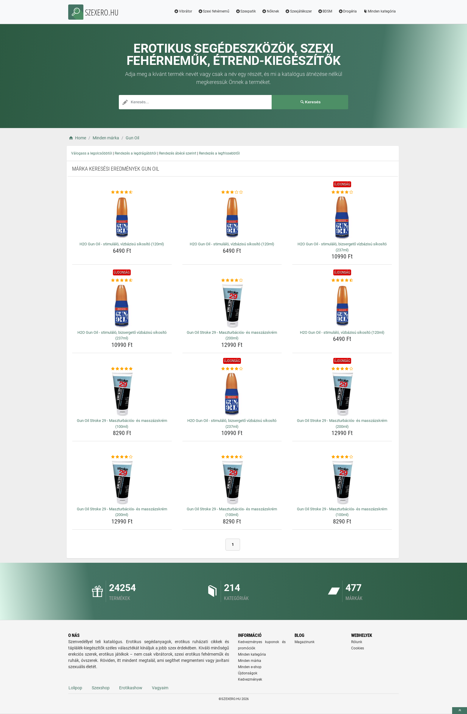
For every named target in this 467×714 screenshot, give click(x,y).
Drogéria (347, 11)
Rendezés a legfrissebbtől (219, 153)
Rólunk (356, 642)
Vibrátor (183, 11)
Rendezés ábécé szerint (177, 153)
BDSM (325, 11)
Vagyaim (160, 687)
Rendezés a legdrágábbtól (135, 153)
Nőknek (270, 11)
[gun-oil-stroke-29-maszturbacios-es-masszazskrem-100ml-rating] (122, 369)
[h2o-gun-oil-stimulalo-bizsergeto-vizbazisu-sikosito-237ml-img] (342, 217)
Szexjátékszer (298, 11)
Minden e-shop (249, 667)
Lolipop (75, 687)
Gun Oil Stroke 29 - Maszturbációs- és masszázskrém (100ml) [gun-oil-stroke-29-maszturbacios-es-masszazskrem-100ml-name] (122, 423)
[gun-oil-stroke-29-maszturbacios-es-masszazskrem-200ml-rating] (232, 280)
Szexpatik (245, 11)
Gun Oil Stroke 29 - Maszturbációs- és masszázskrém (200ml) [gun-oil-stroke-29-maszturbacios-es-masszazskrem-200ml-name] (232, 335)
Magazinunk (305, 642)
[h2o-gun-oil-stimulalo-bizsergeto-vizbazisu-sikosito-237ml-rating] (342, 192)
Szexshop (101, 687)
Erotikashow (130, 687)
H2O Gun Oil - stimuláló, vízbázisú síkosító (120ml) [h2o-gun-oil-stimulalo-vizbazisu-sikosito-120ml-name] (122, 244)
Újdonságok (247, 673)
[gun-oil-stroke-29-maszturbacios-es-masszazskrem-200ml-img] (232, 305)
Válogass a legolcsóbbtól (91, 153)
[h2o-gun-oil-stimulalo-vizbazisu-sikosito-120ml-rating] (122, 192)
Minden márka (249, 661)
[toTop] (459, 710)
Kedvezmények (250, 679)
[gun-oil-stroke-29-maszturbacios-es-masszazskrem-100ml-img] (122, 394)
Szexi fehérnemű (214, 11)
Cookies (357, 648)
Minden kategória (379, 11)
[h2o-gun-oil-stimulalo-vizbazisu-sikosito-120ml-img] (122, 217)
